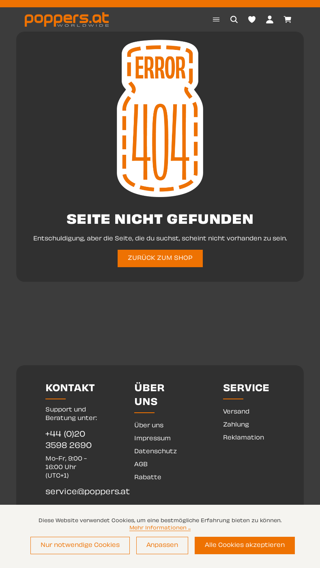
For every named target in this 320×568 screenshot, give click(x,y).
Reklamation (243, 438)
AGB (141, 465)
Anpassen (162, 545)
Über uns (148, 426)
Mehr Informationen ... (160, 528)
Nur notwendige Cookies (80, 545)
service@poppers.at (71, 492)
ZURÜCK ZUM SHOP (160, 258)
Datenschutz (155, 452)
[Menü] (216, 19)
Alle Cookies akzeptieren (245, 545)
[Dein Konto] (270, 19)
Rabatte (147, 478)
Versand (236, 412)
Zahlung (236, 425)
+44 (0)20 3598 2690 (68, 440)
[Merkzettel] (252, 19)
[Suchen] (234, 19)
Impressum (152, 439)
